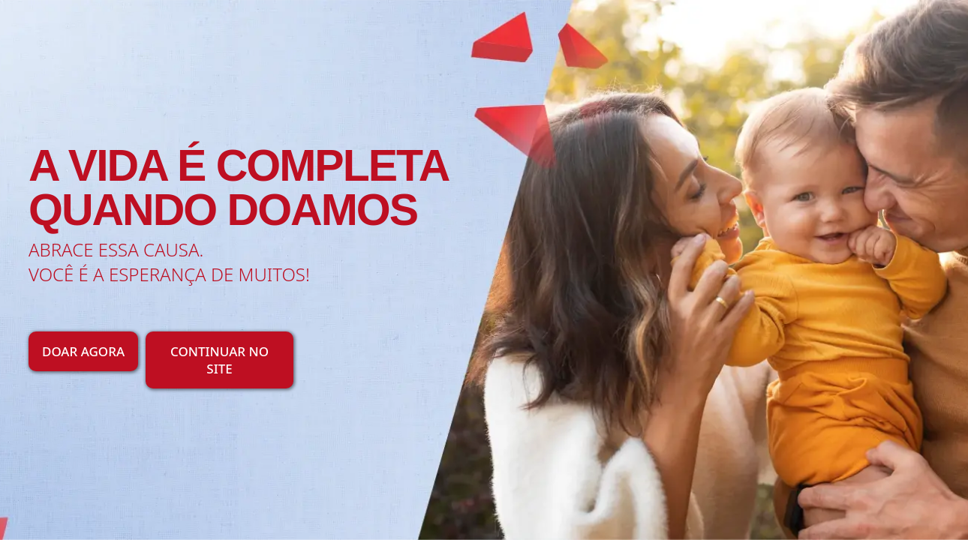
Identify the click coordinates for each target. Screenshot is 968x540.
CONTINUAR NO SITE (219, 360)
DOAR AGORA (83, 351)
